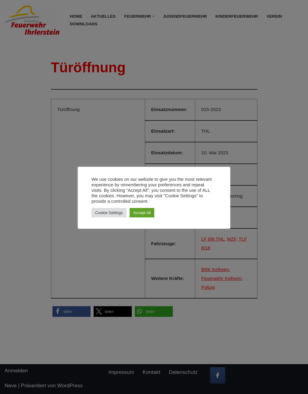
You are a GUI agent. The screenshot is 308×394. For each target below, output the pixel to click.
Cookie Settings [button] (109, 212)
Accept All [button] (142, 212)
